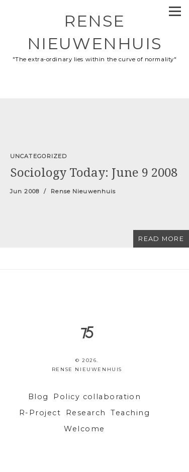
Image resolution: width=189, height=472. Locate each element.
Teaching (130, 412)
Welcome (84, 428)
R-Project (40, 412)
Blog (38, 396)
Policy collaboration (97, 396)
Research (86, 412)
